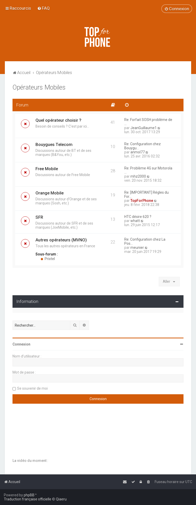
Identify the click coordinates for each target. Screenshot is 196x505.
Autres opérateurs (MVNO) (61, 239)
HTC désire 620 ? (137, 217)
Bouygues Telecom (53, 144)
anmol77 (137, 152)
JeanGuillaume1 (143, 128)
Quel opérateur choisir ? (58, 120)
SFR (39, 217)
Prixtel (48, 259)
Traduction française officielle (27, 499)
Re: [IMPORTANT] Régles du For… (146, 194)
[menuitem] (43, 8)
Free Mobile (46, 168)
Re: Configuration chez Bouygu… (142, 146)
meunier (137, 247)
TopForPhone (141, 201)
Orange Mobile (49, 192)
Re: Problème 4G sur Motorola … (148, 170)
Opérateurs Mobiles (39, 87)
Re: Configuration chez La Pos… (144, 241)
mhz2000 (138, 176)
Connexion (21, 344)
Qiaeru (61, 499)
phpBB (29, 495)
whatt (135, 221)
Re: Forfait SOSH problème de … (148, 122)
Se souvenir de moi (32, 388)
